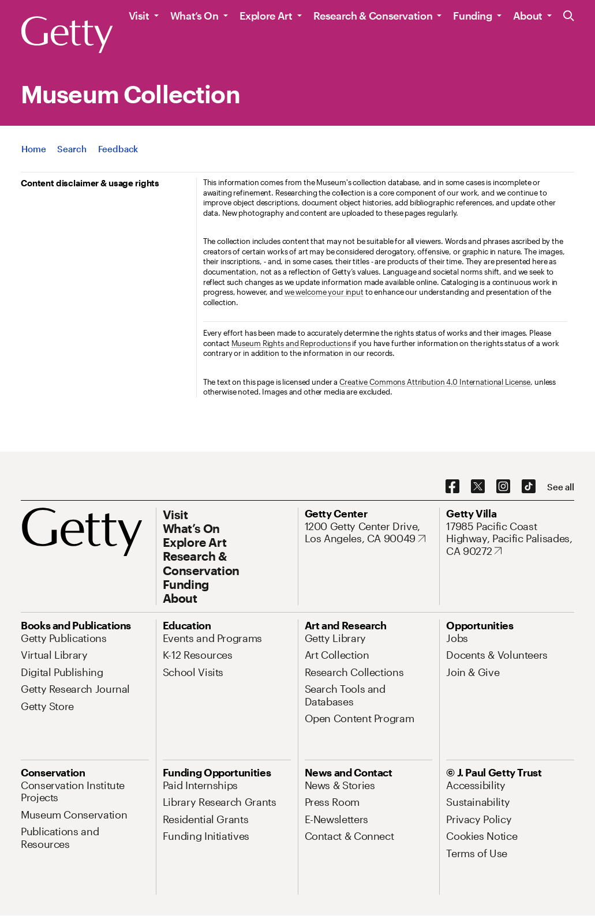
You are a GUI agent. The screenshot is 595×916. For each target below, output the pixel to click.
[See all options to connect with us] (560, 487)
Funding (472, 15)
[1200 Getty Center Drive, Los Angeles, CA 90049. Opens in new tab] (369, 532)
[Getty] (67, 35)
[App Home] (33, 149)
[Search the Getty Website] (568, 16)
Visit (139, 15)
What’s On (194, 15)
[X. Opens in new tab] (478, 486)
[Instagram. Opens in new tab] (503, 486)
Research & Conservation (373, 15)
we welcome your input (324, 291)
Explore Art (266, 15)
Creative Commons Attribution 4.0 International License (434, 381)
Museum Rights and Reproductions (291, 343)
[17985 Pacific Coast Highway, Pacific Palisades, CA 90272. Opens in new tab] (510, 539)
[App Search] (71, 149)
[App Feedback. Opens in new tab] (118, 149)
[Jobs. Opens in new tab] (457, 638)
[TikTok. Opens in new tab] (529, 486)
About (527, 15)
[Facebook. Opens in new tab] (452, 486)
